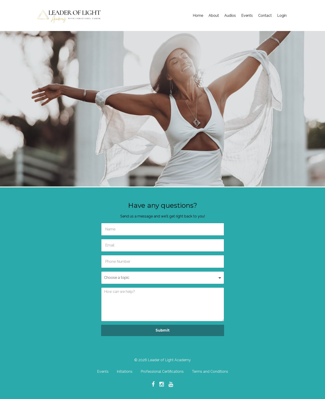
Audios (230, 15)
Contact (265, 15)
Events (247, 15)
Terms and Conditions (210, 371)
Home (198, 15)
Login (282, 15)
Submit (162, 330)
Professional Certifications (162, 371)
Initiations (124, 371)
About (214, 15)
